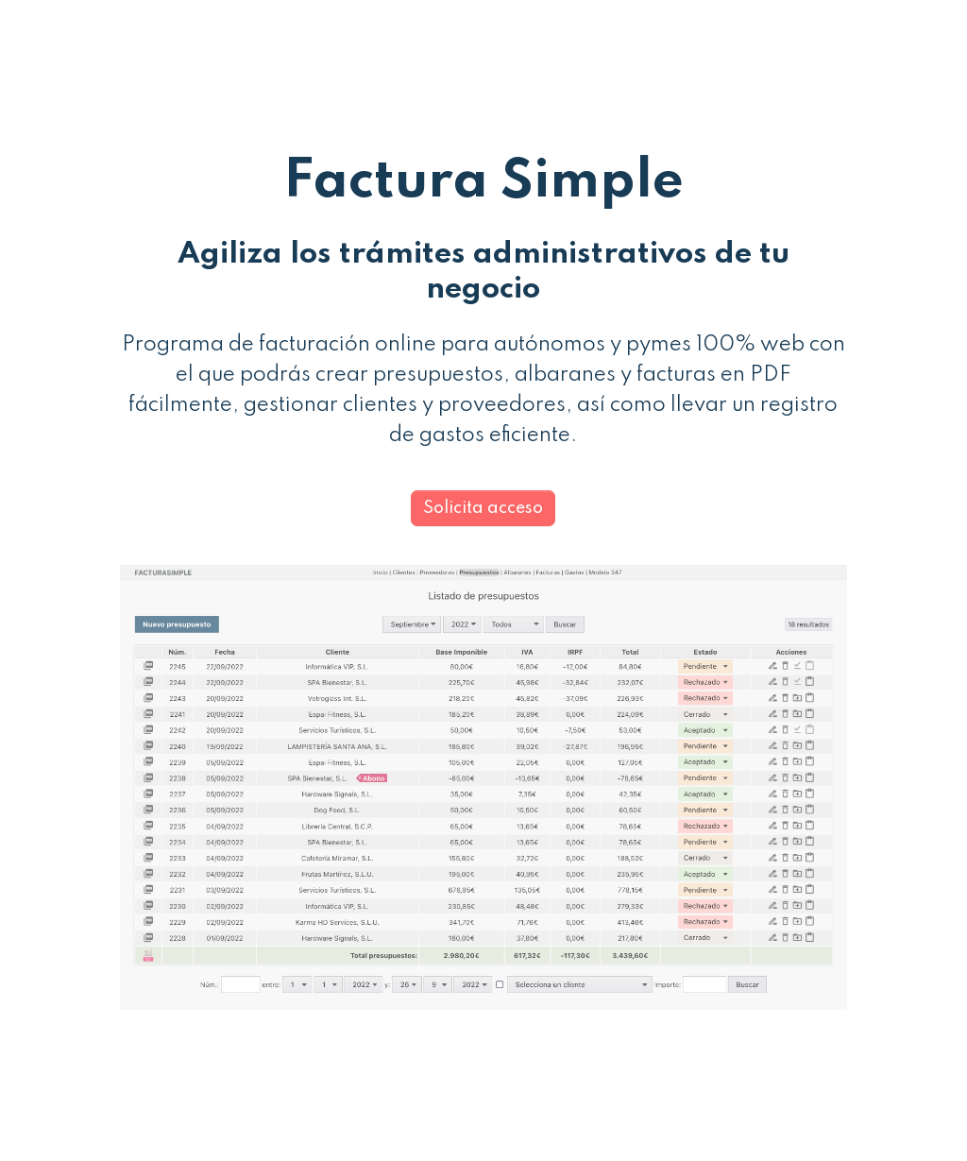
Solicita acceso (483, 508)
